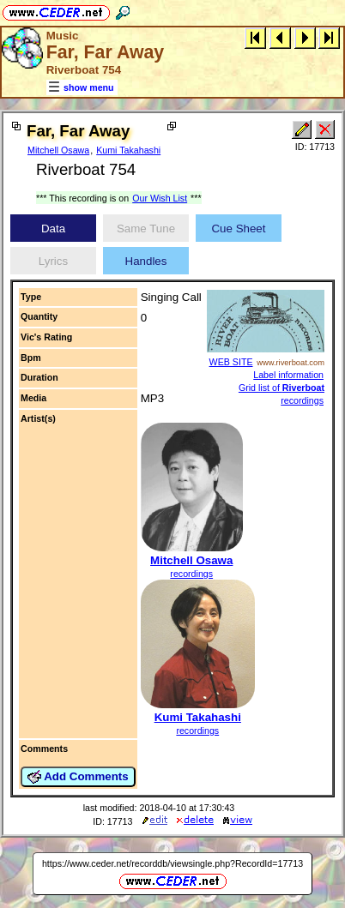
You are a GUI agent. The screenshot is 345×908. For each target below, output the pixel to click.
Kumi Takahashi (128, 150)
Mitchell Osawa (58, 150)
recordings (191, 573)
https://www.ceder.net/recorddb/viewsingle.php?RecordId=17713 (172, 863)
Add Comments (78, 777)
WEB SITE (231, 362)
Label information (288, 375)
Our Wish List (159, 198)
